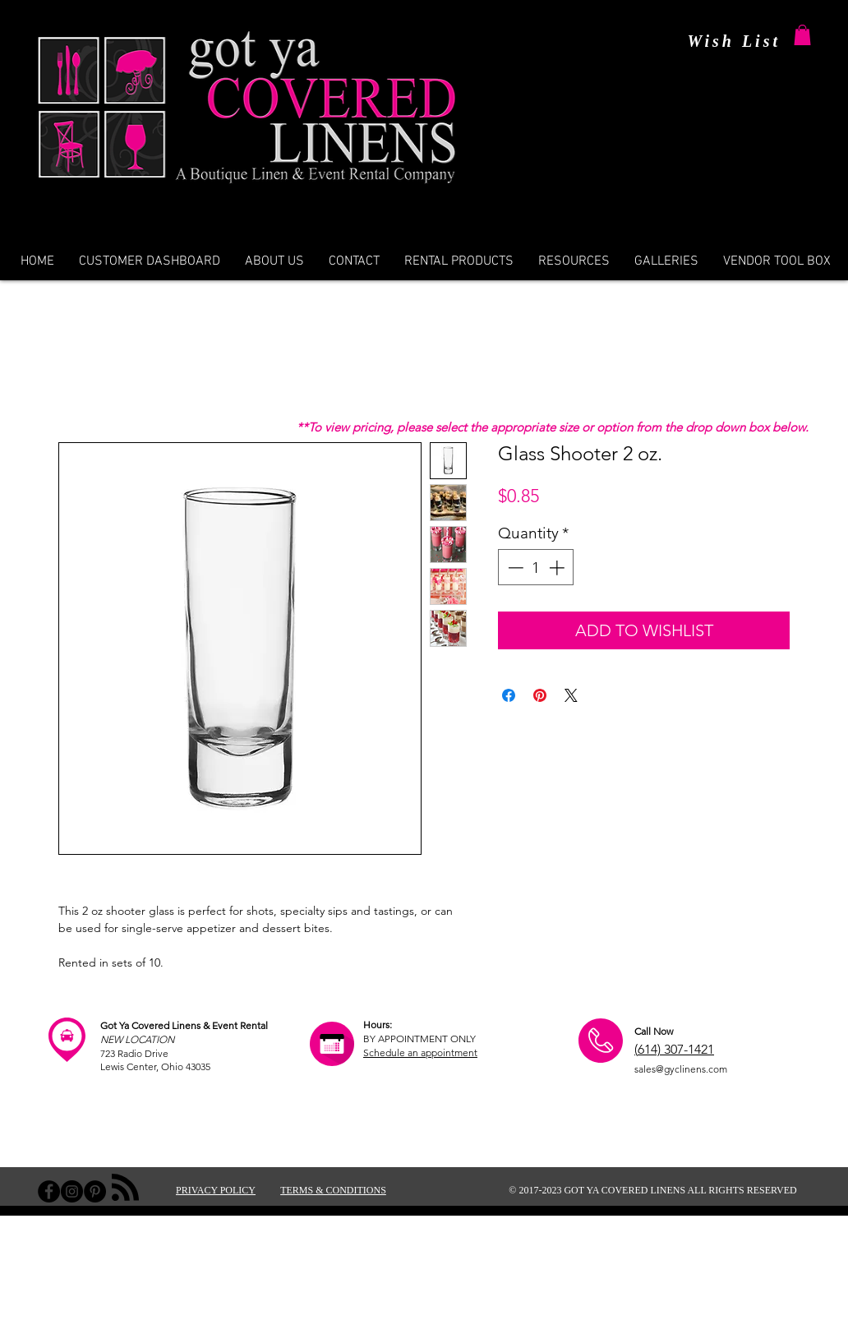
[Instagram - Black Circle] (72, 1191)
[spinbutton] (536, 567)
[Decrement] (514, 567)
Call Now (653, 1031)
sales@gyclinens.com (680, 1069)
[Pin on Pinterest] (540, 695)
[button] (802, 35)
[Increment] (558, 567)
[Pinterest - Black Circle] (95, 1191)
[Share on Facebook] (508, 695)
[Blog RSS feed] (125, 1188)
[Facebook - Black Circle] (49, 1191)
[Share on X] (571, 695)
